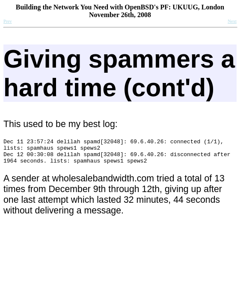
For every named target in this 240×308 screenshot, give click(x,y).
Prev (7, 21)
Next (232, 21)
